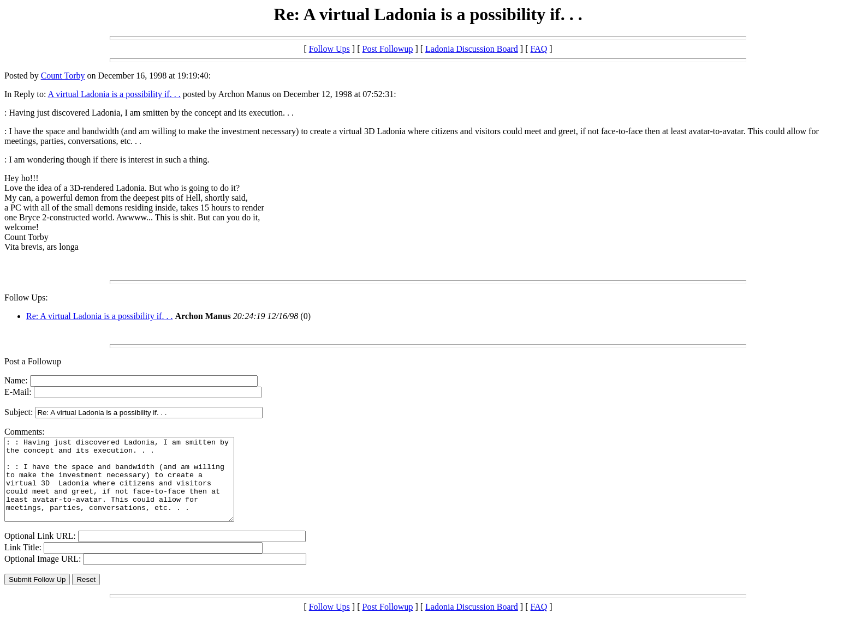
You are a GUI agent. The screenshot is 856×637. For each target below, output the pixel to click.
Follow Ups (329, 48)
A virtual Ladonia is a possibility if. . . (114, 94)
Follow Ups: (26, 297)
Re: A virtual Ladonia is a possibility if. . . (99, 316)
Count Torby (63, 75)
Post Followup (387, 48)
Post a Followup (32, 361)
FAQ (538, 48)
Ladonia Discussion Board (471, 48)
